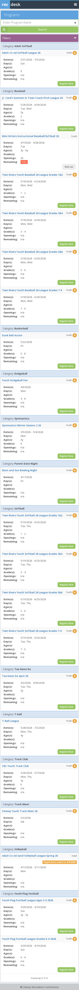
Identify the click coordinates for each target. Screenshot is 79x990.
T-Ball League (10, 721)
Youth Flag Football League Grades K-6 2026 (29, 939)
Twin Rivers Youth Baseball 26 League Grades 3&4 (32, 213)
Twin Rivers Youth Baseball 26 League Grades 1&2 (32, 174)
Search (42, 29)
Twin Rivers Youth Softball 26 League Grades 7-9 (32, 631)
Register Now (66, 83)
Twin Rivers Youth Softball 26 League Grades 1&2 (32, 515)
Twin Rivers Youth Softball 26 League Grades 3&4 (32, 553)
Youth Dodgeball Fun (15, 380)
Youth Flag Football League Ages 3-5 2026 (27, 900)
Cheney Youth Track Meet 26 (19, 811)
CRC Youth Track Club (15, 766)
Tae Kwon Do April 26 (15, 676)
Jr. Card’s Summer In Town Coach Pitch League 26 (32, 98)
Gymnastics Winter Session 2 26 (21, 425)
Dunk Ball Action (12, 335)
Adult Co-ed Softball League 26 (21, 52)
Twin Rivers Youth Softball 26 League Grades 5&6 (32, 592)
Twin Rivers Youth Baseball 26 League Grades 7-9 (32, 290)
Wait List (69, 166)
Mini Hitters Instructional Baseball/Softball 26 (30, 136)
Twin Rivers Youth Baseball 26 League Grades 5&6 (32, 251)
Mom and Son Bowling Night (19, 470)
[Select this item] (75, 53)
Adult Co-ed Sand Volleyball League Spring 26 (30, 855)
